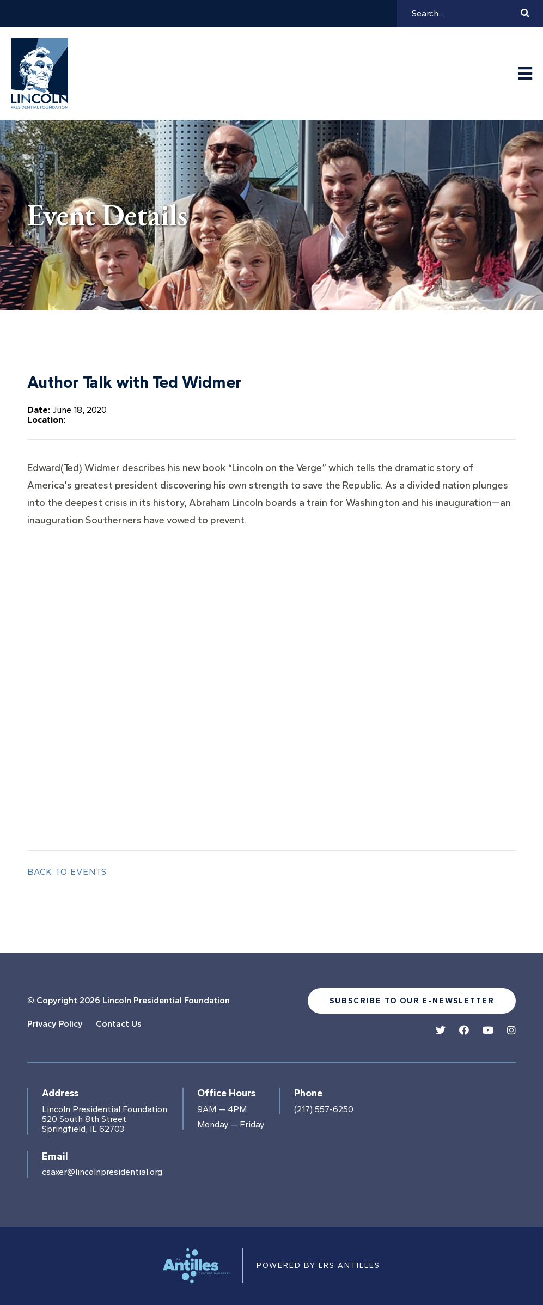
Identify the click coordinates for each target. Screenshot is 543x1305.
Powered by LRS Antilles (318, 1265)
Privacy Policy (55, 1024)
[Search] (464, 13)
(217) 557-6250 (323, 1109)
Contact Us (119, 1024)
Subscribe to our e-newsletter (412, 1000)
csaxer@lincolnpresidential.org (102, 1172)
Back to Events (67, 872)
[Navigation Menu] (525, 73)
